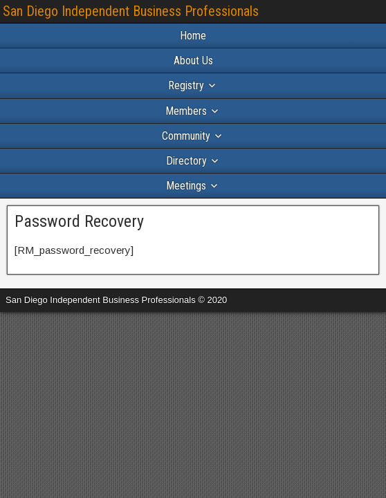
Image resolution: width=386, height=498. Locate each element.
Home (193, 35)
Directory (186, 160)
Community (186, 135)
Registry (186, 85)
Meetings (186, 185)
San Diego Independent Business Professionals (131, 11)
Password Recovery (79, 221)
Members (186, 111)
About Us (193, 60)
